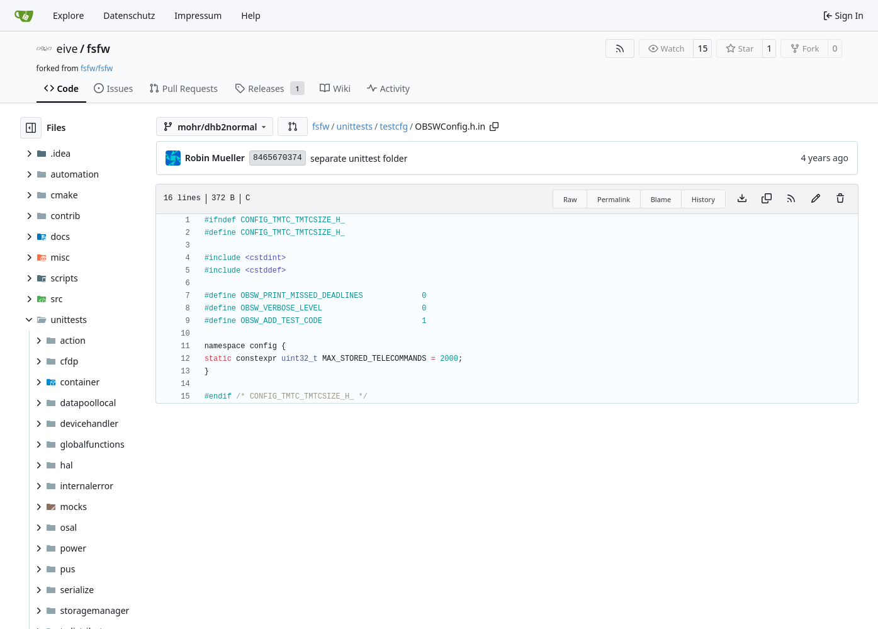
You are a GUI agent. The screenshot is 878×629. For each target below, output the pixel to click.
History (703, 199)
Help (251, 15)
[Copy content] (767, 199)
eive (67, 48)
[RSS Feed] (619, 48)
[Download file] (742, 199)
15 (702, 48)
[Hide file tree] (31, 128)
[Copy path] (494, 126)
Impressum (198, 15)
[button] (293, 126)
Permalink (613, 199)
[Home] (24, 15)
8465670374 (277, 157)
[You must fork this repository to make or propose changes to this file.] (816, 199)
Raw (570, 199)
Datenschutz (129, 15)
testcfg (394, 126)
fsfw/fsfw (97, 68)
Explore (68, 15)
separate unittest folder (359, 158)
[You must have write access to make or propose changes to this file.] (840, 199)
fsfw (98, 48)
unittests (355, 126)
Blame (661, 199)
